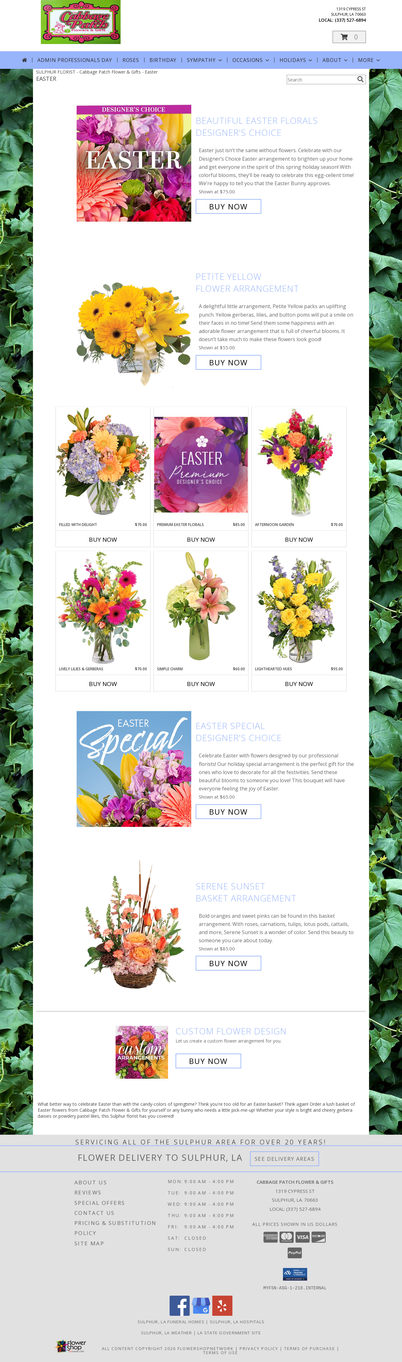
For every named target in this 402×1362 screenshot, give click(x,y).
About (336, 60)
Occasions (251, 60)
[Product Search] (320, 79)
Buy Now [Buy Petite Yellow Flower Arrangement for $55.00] (228, 362)
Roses (130, 60)
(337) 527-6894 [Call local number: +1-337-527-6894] (350, 20)
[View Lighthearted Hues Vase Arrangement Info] (299, 608)
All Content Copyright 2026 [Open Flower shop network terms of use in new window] (139, 1348)
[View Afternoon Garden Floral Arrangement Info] (299, 464)
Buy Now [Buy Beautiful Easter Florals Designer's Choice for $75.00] (228, 206)
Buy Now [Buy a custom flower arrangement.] (208, 1061)
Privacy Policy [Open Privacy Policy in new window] (259, 1348)
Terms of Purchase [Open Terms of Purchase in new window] (309, 1348)
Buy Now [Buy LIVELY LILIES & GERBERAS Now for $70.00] (103, 684)
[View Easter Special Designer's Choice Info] (135, 769)
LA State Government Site (229, 1332)
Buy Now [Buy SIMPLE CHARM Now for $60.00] (201, 684)
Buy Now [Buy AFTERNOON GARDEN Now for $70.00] (299, 539)
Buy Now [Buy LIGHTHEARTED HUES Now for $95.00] (299, 684)
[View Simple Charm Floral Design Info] (201, 608)
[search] (361, 79)
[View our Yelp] (222, 1314)
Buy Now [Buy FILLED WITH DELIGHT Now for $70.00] (103, 539)
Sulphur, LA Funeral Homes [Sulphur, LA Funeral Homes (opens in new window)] (171, 1321)
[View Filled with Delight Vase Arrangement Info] (103, 464)
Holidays (296, 60)
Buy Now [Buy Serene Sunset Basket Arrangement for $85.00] (228, 963)
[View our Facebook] (180, 1314)
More (369, 60)
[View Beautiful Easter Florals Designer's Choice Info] (135, 164)
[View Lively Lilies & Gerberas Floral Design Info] (103, 608)
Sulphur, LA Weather (166, 1332)
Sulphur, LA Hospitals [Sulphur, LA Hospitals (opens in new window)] (237, 1321)
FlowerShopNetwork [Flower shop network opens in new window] (205, 1348)
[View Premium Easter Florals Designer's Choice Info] (201, 464)
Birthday (163, 60)
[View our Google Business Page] (201, 1314)
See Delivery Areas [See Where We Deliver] (285, 1158)
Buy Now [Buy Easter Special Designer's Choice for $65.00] (228, 811)
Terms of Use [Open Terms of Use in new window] (220, 1352)
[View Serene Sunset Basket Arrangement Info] (135, 925)
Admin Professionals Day (74, 60)
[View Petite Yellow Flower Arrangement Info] (135, 320)
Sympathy (205, 60)
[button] (349, 37)
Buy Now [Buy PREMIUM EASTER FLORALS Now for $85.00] (201, 539)
